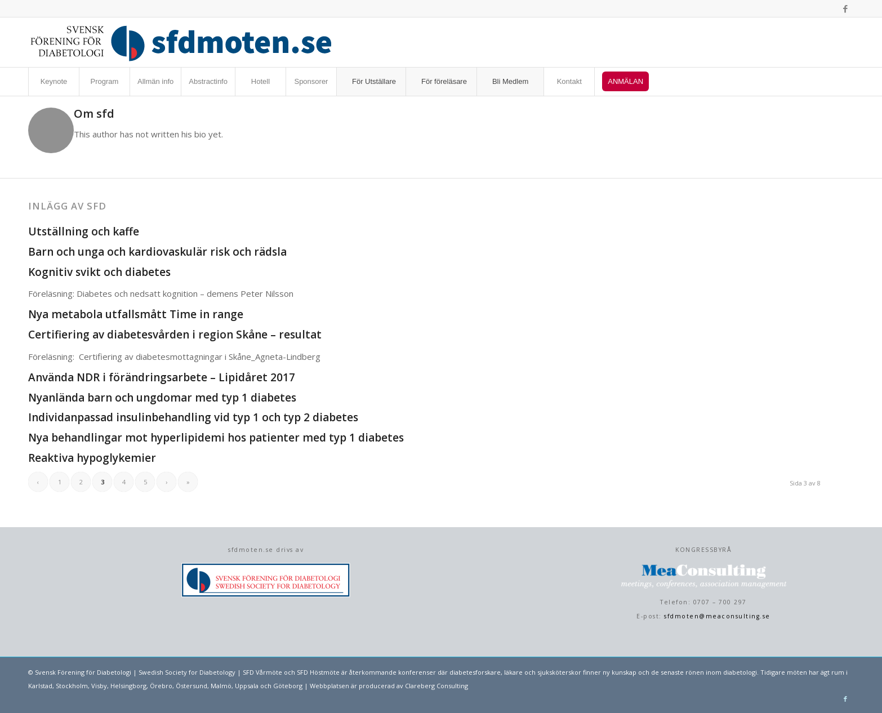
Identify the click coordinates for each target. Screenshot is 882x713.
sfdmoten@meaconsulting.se (717, 616)
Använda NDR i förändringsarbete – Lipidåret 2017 (161, 377)
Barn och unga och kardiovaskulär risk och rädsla (157, 251)
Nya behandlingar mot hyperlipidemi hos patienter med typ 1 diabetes (216, 437)
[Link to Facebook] (845, 8)
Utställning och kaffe (83, 231)
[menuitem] (53, 82)
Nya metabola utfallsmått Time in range (135, 314)
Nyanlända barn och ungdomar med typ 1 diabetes (162, 397)
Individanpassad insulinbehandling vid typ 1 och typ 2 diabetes (193, 417)
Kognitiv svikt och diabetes (99, 272)
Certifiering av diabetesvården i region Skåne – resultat (175, 334)
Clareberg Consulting (436, 685)
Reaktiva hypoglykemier (92, 458)
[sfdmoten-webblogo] (181, 42)
